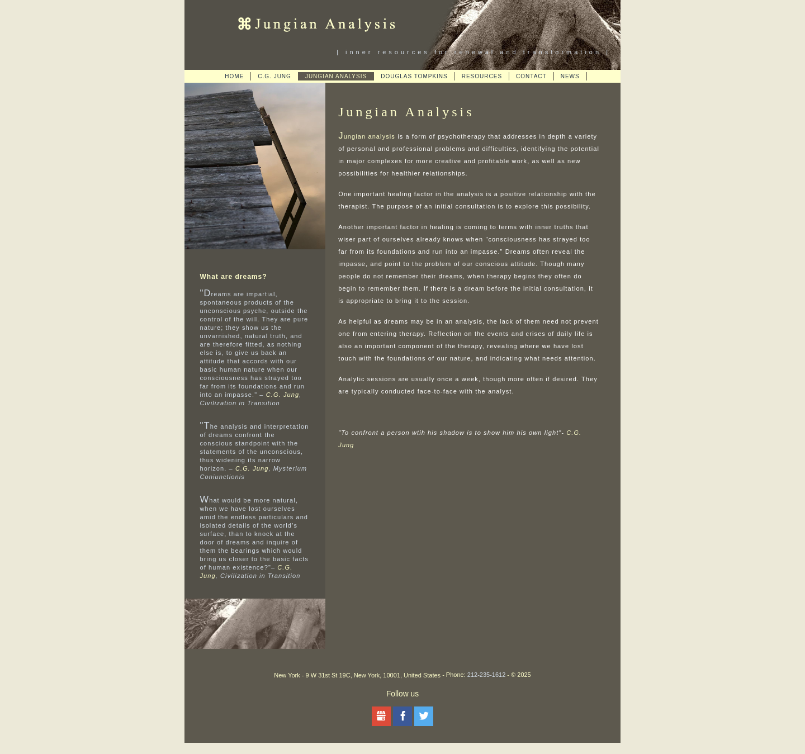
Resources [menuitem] (482, 76)
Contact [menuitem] (531, 76)
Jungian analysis (366, 136)
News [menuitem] (570, 76)
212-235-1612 (486, 674)
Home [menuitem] (234, 76)
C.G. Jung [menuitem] (274, 76)
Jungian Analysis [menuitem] (336, 76)
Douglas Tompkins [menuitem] (414, 76)
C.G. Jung (282, 394)
